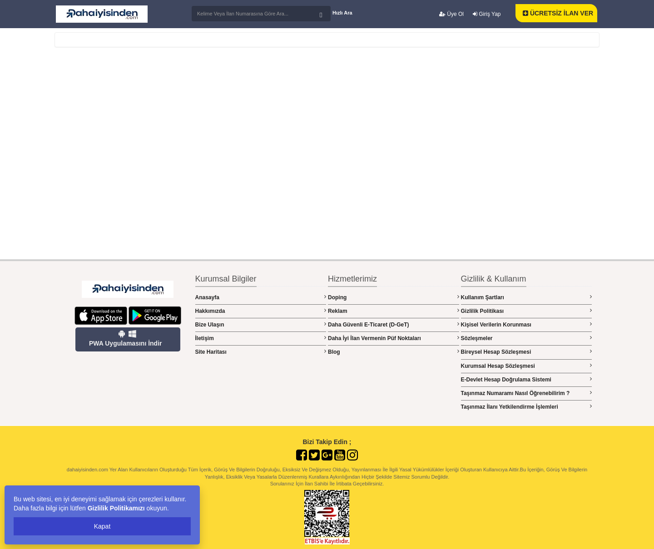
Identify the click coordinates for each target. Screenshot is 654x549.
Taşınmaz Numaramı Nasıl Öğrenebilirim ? (526, 393)
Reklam (393, 310)
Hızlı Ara (342, 12)
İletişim (261, 338)
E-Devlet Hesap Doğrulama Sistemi (526, 379)
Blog (393, 351)
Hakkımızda (261, 310)
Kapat (102, 526)
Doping (393, 297)
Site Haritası (261, 351)
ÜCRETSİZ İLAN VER (558, 13)
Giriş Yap (487, 14)
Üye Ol (451, 14)
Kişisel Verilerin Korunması (526, 324)
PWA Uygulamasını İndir (125, 338)
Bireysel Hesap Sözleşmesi (526, 351)
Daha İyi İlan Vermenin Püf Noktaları (393, 338)
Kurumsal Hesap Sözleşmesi (526, 365)
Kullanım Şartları (526, 297)
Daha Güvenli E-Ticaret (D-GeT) (393, 324)
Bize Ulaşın (261, 324)
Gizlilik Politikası (526, 310)
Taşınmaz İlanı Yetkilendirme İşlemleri (526, 406)
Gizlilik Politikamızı (116, 508)
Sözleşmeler (526, 338)
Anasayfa (261, 297)
